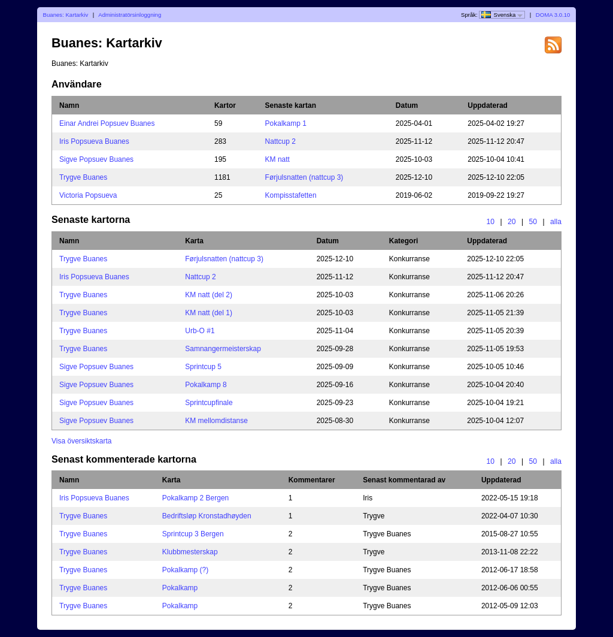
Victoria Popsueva (88, 195)
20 (512, 222)
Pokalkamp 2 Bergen (195, 498)
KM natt (277, 159)
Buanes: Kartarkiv (66, 14)
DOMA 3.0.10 (553, 14)
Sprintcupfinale (208, 402)
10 (490, 222)
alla (556, 222)
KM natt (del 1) (208, 313)
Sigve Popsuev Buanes (96, 159)
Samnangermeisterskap (223, 349)
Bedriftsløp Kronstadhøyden (206, 516)
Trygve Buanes (83, 177)
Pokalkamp (180, 588)
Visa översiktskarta (81, 441)
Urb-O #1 (199, 331)
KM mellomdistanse (216, 420)
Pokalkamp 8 (205, 385)
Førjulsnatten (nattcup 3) (304, 177)
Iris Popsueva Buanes (94, 141)
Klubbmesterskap (190, 552)
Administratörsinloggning (129, 14)
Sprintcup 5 (203, 367)
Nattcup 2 (280, 141)
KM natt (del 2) (208, 295)
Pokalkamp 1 (285, 123)
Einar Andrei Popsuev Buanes (106, 123)
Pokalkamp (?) (185, 570)
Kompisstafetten (291, 195)
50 (533, 222)
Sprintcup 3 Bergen (193, 534)
